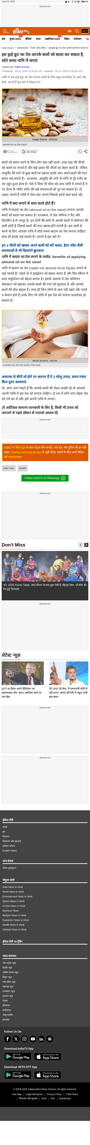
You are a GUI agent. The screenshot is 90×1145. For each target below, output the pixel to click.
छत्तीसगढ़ (7, 1010)
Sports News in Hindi (13, 901)
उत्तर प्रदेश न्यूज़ (9, 963)
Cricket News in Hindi (14, 906)
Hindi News (8, 48)
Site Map (16, 1094)
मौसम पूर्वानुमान (9, 868)
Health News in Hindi (13, 924)
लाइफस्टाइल (22, 48)
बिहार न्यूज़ (7, 977)
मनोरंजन (77, 38)
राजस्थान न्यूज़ (9, 991)
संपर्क (5, 827)
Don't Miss (13, 544)
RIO (53, 1098)
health (22, 468)
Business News (11, 910)
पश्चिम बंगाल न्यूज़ (10, 972)
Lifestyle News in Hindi (14, 929)
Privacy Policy (54, 1094)
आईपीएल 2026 (52, 38)
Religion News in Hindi (14, 915)
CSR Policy (72, 1094)
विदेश (66, 38)
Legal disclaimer (34, 1094)
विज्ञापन (6, 836)
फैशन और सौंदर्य (38, 48)
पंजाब (5, 1000)
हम (4, 831)
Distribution (65, 1098)
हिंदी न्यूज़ (20, 447)
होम (3, 38)
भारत (38, 38)
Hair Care (8, 468)
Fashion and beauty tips (26, 452)
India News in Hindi (13, 887)
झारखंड (6, 1019)
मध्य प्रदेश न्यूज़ (9, 981)
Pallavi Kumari (21, 67)
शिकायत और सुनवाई (12, 841)
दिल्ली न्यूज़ (7, 967)
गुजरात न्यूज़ (8, 996)
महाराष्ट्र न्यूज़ (8, 986)
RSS (44, 1098)
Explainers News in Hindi (16, 920)
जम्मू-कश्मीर (8, 1014)
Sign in (84, 1)
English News (10, 850)
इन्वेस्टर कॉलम (9, 846)
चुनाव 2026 (15, 38)
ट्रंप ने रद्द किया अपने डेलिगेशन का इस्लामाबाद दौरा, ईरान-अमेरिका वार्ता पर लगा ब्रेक (21, 669)
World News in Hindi (13, 891)
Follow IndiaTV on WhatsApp (45, 478)
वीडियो (28, 38)
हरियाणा (6, 1005)
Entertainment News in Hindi (17, 896)
